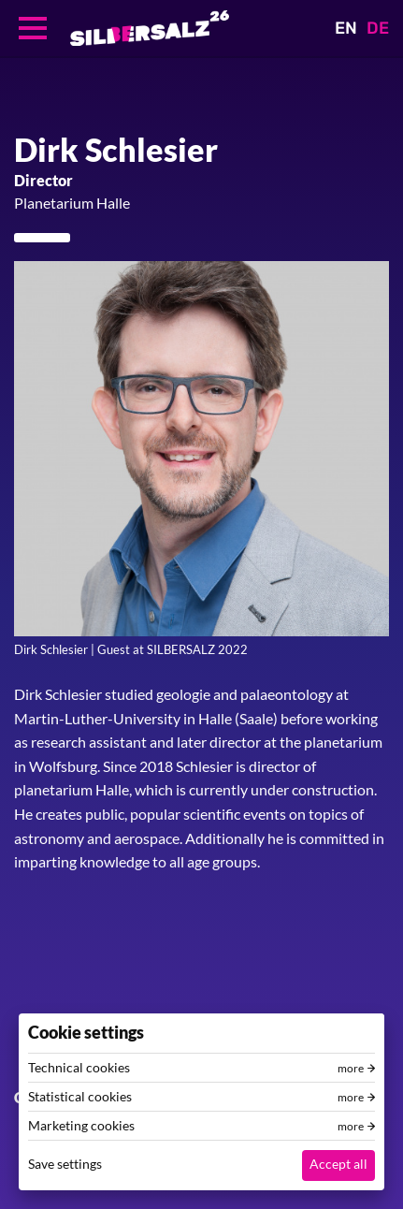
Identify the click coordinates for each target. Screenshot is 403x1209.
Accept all (338, 1164)
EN (346, 28)
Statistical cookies (80, 1096)
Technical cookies (79, 1067)
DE (378, 28)
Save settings (65, 1164)
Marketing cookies (81, 1125)
